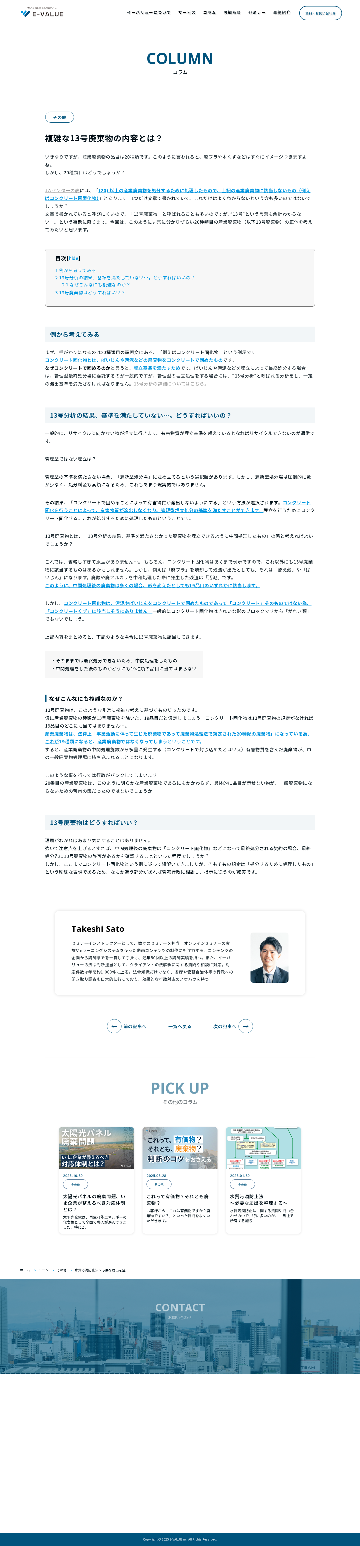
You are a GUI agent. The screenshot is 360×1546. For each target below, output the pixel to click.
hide (74, 258)
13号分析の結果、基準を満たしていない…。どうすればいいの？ (125, 277)
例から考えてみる (75, 270)
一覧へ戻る (180, 1026)
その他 (59, 117)
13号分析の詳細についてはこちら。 (171, 383)
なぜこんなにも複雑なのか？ (96, 284)
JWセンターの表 (62, 190)
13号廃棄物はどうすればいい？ (90, 292)
